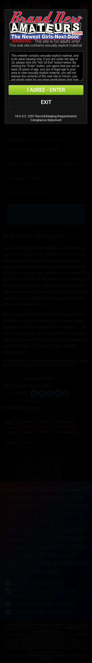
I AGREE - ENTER (46, 90)
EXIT (46, 102)
